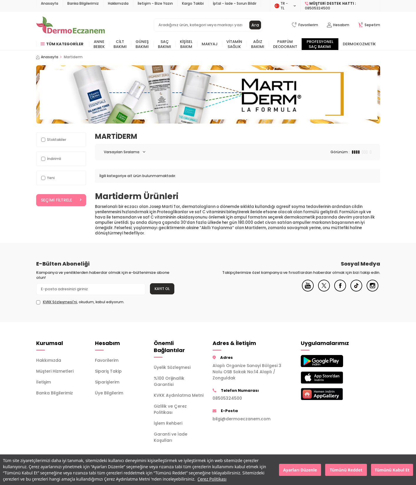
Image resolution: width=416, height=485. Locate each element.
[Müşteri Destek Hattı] (340, 6)
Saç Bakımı (164, 44)
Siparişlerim (107, 382)
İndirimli (51, 158)
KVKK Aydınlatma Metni (178, 395)
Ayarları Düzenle (300, 470)
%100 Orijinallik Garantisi (169, 381)
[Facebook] (340, 290)
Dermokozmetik (359, 44)
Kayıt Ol (162, 288)
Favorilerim (106, 360)
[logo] (70, 25)
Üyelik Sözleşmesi (172, 367)
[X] (324, 290)
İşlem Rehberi (168, 423)
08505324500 (227, 398)
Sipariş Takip (108, 371)
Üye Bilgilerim (109, 393)
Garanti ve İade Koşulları (170, 437)
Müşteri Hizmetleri (54, 371)
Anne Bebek (99, 44)
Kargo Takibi (193, 3)
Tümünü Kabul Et (392, 470)
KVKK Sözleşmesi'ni (60, 301)
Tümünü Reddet (346, 470)
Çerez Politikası (212, 479)
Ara (255, 25)
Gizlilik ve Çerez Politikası (170, 409)
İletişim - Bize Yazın (155, 3)
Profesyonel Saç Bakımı (320, 44)
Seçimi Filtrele (61, 200)
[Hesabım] (338, 25)
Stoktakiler (53, 139)
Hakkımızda (118, 3)
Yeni (48, 177)
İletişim (43, 382)
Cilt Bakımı (120, 44)
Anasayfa (49, 3)
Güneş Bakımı (142, 44)
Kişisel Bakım (186, 44)
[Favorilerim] (305, 25)
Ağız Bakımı (257, 44)
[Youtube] (308, 290)
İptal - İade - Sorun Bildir (234, 3)
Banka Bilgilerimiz (83, 3)
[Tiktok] (356, 290)
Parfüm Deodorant (285, 44)
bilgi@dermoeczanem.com (241, 419)
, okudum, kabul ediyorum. (80, 302)
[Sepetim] (369, 25)
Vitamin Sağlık (234, 44)
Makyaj (210, 44)
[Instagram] (372, 290)
